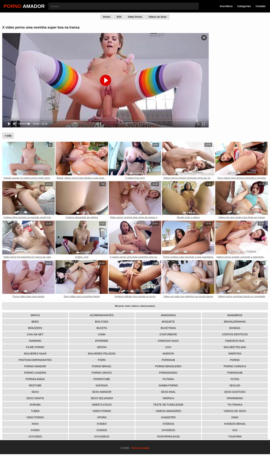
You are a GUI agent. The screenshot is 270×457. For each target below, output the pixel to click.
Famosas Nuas (168, 340)
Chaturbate (168, 334)
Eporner (101, 340)
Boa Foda (102, 321)
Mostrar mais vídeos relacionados (135, 306)
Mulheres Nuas (35, 353)
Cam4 (101, 334)
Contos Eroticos (235, 334)
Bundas (234, 328)
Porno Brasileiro (168, 366)
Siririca (168, 398)
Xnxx (35, 423)
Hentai (101, 347)
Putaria (168, 379)
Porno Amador (35, 366)
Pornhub (168, 359)
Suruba (35, 404)
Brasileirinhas (235, 321)
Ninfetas (234, 353)
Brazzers (35, 328)
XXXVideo (35, 436)
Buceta (102, 328)
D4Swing (35, 340)
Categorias (244, 6)
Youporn (235, 436)
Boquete (168, 321)
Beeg (35, 321)
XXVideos (168, 430)
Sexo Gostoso (234, 391)
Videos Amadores (168, 411)
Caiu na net (35, 334)
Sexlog (235, 385)
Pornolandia (35, 379)
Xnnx (234, 417)
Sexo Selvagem (102, 398)
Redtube (35, 385)
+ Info (8, 135)
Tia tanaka (234, 404)
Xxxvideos (226, 6)
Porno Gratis (102, 372)
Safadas (102, 385)
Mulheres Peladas (101, 353)
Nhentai (168, 353)
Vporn (101, 417)
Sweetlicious (102, 404)
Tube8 (35, 411)
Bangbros (234, 315)
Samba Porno (168, 385)
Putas (235, 379)
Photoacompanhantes (35, 359)
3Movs (35, 315)
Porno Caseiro (35, 372)
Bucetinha (168, 328)
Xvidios (101, 430)
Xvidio (35, 430)
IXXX (168, 347)
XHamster (168, 417)
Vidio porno (35, 417)
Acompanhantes (102, 315)
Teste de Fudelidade (168, 404)
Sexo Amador (101, 391)
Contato (261, 6)
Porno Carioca (235, 366)
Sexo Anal (168, 391)
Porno (106, 16)
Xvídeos (168, 423)
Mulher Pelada (235, 347)
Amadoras (168, 315)
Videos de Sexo (157, 16)
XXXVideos (101, 436)
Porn (101, 359)
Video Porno (135, 16)
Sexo (35, 391)
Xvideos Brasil (235, 423)
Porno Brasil (102, 366)
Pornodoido (168, 372)
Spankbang (235, 398)
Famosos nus (234, 340)
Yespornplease (168, 436)
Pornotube (101, 379)
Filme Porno (35, 347)
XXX (119, 16)
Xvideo (102, 423)
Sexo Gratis (35, 398)
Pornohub (234, 372)
